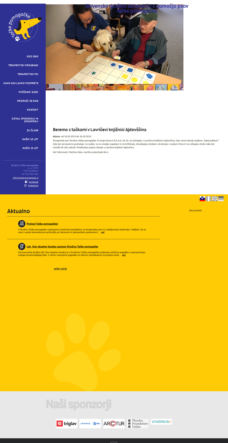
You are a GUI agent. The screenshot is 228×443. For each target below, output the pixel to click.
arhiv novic (60, 268)
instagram (31, 185)
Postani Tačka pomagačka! (42, 223)
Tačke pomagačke (195, 210)
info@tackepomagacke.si (25, 177)
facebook (31, 182)
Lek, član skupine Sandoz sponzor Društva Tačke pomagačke (62, 246)
